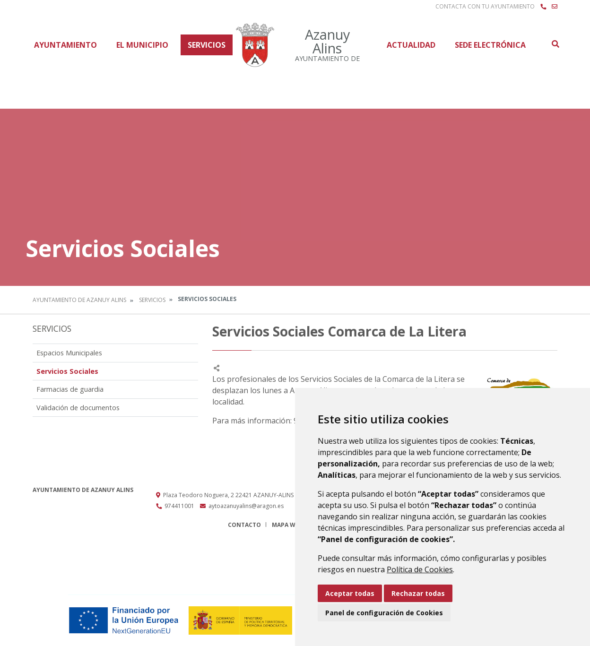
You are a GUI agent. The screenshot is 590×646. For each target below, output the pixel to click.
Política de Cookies (420, 569)
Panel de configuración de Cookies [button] (384, 612)
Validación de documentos (78, 407)
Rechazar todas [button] (418, 593)
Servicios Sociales (67, 371)
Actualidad (411, 45)
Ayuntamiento (65, 45)
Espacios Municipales (69, 352)
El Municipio (142, 45)
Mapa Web (287, 525)
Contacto (244, 525)
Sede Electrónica (490, 45)
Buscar (555, 43)
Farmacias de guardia (70, 389)
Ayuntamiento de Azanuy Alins (79, 300)
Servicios (207, 45)
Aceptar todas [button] (349, 593)
